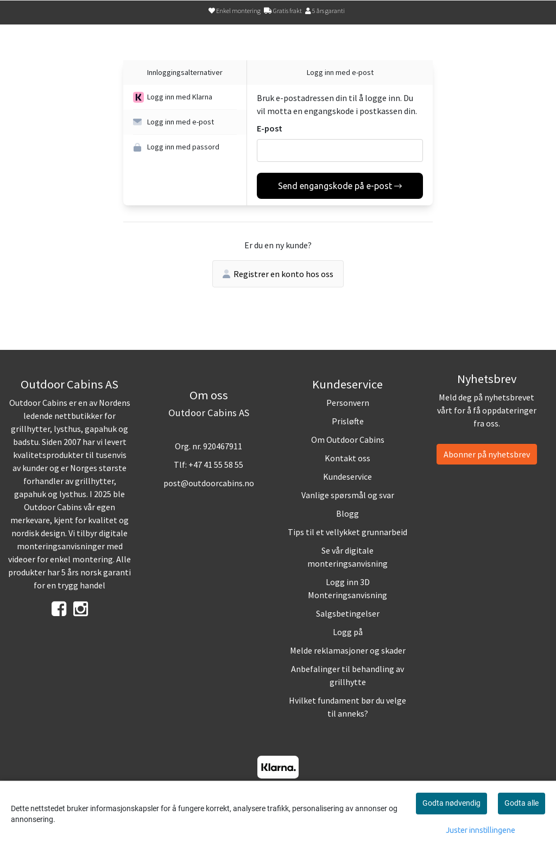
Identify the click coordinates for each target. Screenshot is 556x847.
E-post (269, 128)
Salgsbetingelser (348, 613)
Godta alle (521, 803)
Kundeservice (347, 476)
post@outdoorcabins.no (208, 483)
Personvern (347, 402)
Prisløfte (348, 421)
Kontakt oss (347, 458)
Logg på (348, 631)
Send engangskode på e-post (340, 186)
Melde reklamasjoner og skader (348, 650)
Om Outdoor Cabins (347, 439)
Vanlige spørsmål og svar (347, 495)
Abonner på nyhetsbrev (487, 454)
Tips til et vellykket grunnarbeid (347, 531)
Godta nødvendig (451, 803)
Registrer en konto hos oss (278, 273)
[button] (185, 97)
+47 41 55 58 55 (215, 464)
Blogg (347, 513)
